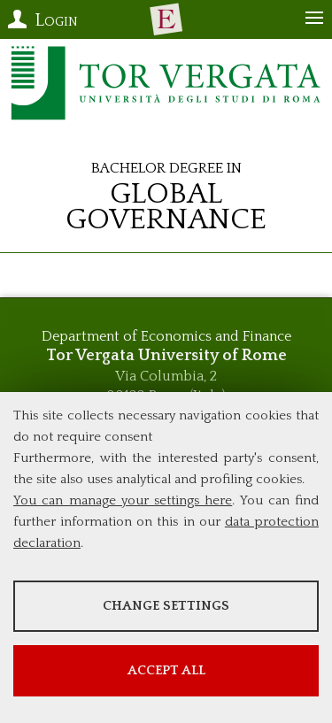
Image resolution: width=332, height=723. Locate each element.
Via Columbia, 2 (166, 376)
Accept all (166, 670)
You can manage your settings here (122, 500)
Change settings (166, 605)
